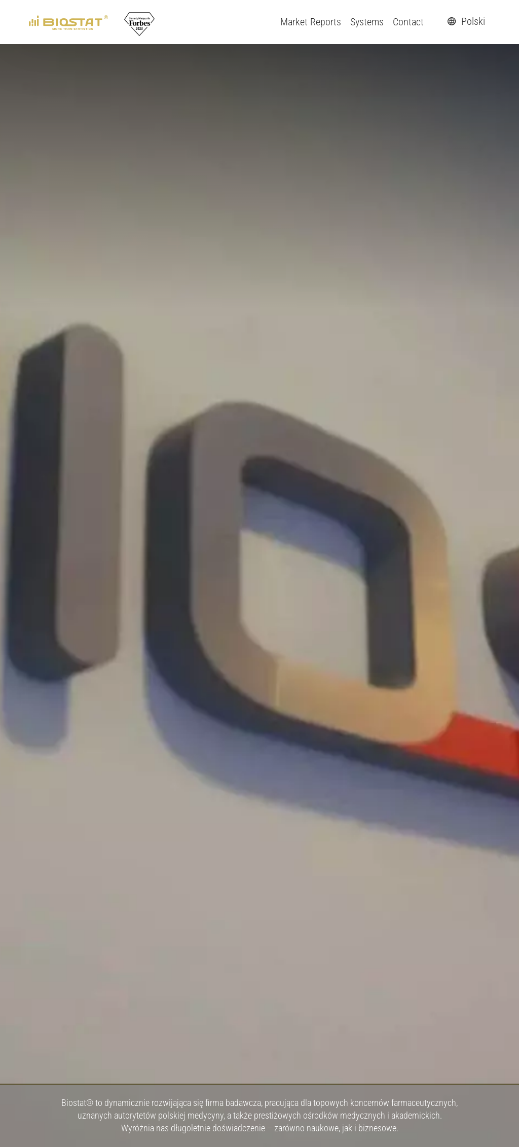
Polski (464, 21)
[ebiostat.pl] (69, 22)
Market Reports (310, 22)
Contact (408, 22)
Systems (367, 22)
